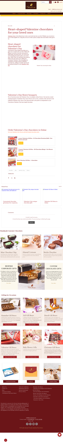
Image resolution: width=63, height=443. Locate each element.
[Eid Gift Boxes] (36, 390)
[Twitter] (30, 424)
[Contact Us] (31, 381)
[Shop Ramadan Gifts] (10, 324)
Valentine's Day (11, 173)
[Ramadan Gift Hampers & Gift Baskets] (42, 388)
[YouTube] (33, 424)
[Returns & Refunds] (23, 390)
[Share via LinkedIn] (14, 178)
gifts (16, 170)
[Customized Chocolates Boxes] (9, 393)
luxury (46, 350)
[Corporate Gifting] (53, 381)
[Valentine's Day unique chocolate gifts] (31, 194)
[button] (54, 2)
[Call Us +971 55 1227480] (56, 11)
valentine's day (22, 170)
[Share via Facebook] (8, 178)
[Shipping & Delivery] (24, 388)
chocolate (11, 170)
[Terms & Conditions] (24, 387)
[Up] (5, 440)
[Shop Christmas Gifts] (54, 357)
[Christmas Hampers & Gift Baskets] (42, 398)
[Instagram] (36, 424)
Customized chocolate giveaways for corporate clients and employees (10, 202)
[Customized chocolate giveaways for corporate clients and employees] (11, 194)
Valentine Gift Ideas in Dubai (51, 202)
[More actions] (54, 26)
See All (60, 186)
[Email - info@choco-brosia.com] (55, 9)
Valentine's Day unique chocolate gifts (30, 202)
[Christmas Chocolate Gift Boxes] (41, 396)
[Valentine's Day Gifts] (38, 400)
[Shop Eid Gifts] (32, 324)
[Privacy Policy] (22, 391)
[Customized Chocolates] (10, 381)
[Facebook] (27, 424)
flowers (28, 170)
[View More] (8, 283)
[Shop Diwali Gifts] (54, 324)
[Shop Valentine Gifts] (10, 357)
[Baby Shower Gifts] (32, 357)
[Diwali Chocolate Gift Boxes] (40, 393)
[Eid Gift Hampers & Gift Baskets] (41, 391)
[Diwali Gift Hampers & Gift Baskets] (42, 395)
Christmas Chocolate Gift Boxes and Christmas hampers (53, 351)
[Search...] (44, 2)
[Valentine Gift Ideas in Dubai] (52, 194)
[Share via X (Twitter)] (11, 178)
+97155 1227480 (38, 419)
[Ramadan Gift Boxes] (38, 387)
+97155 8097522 (30, 419)
